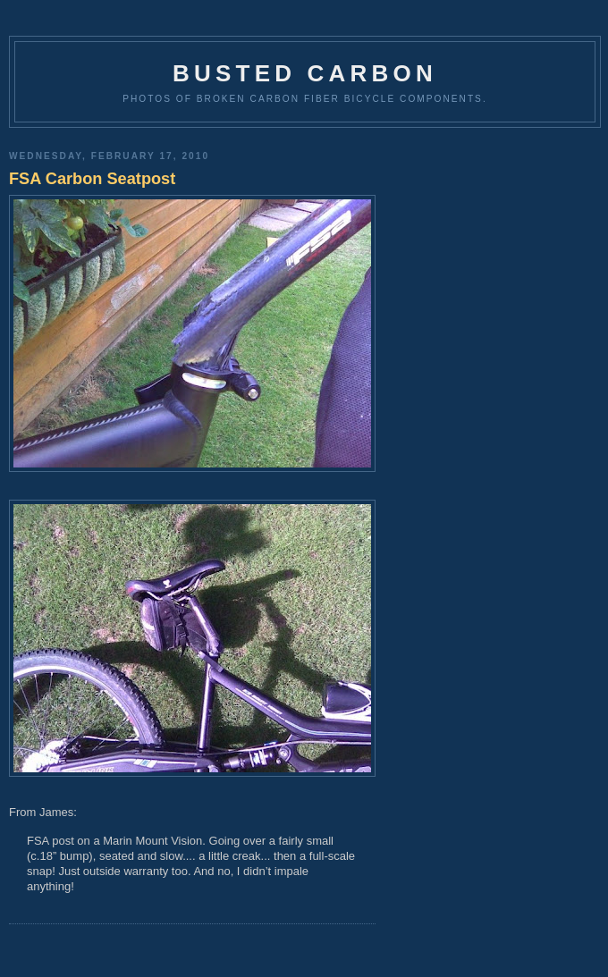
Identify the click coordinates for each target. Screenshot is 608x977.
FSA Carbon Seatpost (92, 179)
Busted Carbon (305, 73)
